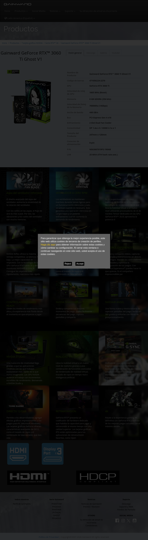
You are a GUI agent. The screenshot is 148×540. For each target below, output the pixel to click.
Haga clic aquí (48, 244)
